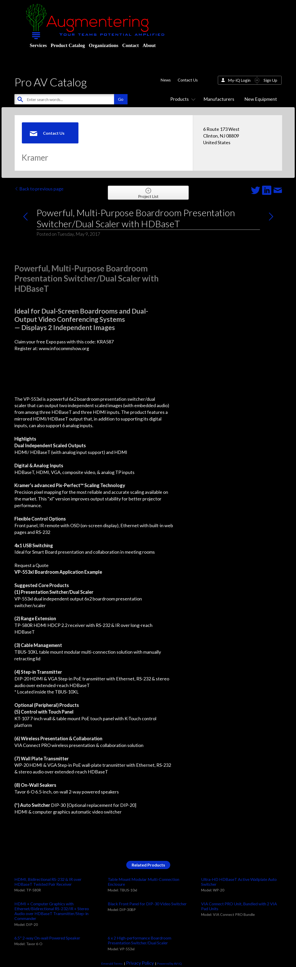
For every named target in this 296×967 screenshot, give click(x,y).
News (165, 79)
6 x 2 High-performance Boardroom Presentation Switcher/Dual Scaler (139, 940)
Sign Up (270, 80)
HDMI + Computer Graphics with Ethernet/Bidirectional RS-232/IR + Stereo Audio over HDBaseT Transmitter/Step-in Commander (51, 911)
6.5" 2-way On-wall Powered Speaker (47, 937)
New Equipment (260, 99)
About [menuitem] (149, 45)
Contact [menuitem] (130, 45)
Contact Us (188, 79)
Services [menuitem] (38, 45)
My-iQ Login (239, 80)
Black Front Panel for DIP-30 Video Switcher (147, 903)
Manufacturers (218, 99)
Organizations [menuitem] (103, 45)
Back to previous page (39, 188)
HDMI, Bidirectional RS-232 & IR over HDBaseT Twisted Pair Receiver (48, 882)
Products (181, 99)
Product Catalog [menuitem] (68, 45)
